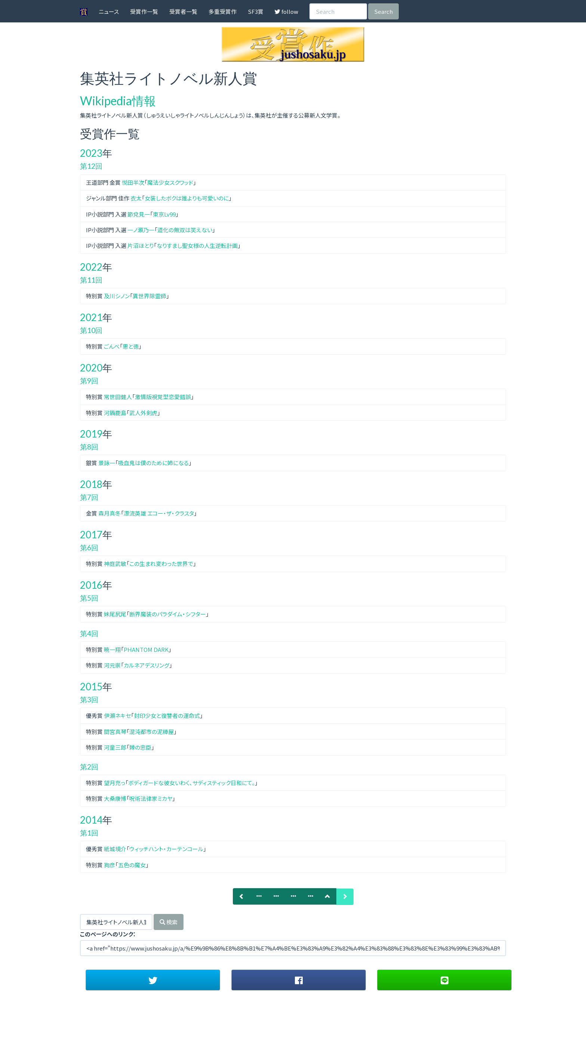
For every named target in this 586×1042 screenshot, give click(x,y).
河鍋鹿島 (115, 413)
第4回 (89, 633)
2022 (91, 267)
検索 (169, 922)
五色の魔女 (132, 865)
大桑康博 (115, 798)
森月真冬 (109, 513)
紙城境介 (115, 849)
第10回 (91, 330)
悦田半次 (133, 182)
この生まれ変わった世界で (161, 563)
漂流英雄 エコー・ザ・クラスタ (159, 513)
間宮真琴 (115, 731)
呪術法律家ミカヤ (150, 798)
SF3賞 (255, 11)
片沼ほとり (140, 245)
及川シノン (117, 296)
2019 (91, 434)
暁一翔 (112, 649)
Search (383, 11)
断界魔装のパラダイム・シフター (167, 614)
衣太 (136, 198)
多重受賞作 (223, 11)
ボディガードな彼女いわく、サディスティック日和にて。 (191, 783)
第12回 (91, 166)
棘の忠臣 (140, 747)
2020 (91, 368)
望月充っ (114, 783)
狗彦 (109, 865)
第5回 (89, 598)
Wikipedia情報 (118, 100)
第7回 (89, 497)
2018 (91, 484)
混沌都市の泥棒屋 (151, 731)
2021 (91, 317)
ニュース (109, 11)
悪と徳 (131, 346)
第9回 (89, 380)
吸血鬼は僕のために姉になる (153, 463)
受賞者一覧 (183, 11)
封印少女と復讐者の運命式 (167, 715)
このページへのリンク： (108, 934)
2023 (91, 153)
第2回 (89, 766)
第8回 (89, 446)
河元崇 (112, 665)
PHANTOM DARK (146, 649)
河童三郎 (115, 747)
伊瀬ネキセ (117, 715)
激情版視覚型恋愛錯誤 (163, 397)
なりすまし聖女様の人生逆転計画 (197, 245)
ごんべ (112, 346)
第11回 (91, 280)
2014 (91, 820)
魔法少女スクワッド (170, 182)
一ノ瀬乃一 (140, 230)
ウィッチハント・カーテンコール (166, 849)
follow (286, 11)
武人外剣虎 (143, 413)
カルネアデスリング (146, 665)
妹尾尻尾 (115, 614)
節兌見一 (138, 214)
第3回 (89, 699)
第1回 (89, 832)
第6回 (89, 547)
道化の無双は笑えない (184, 230)
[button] (153, 980)
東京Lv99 (164, 214)
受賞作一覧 (144, 11)
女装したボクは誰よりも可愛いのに (187, 198)
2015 (91, 687)
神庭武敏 (115, 563)
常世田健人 (118, 397)
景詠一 (106, 463)
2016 (91, 585)
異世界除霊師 (149, 296)
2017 (91, 535)
